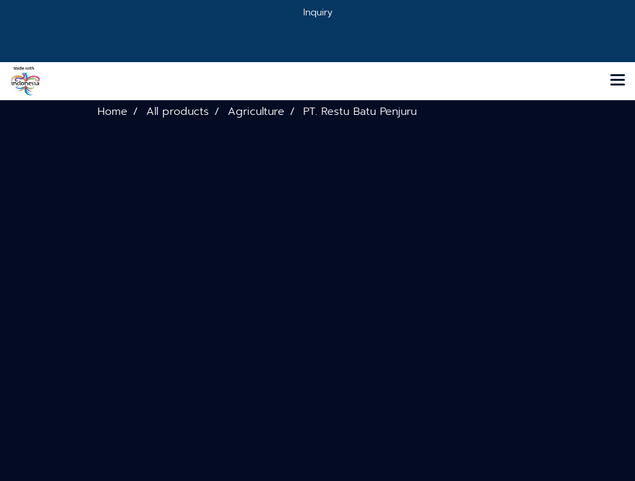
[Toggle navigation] (617, 81)
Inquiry (318, 12)
